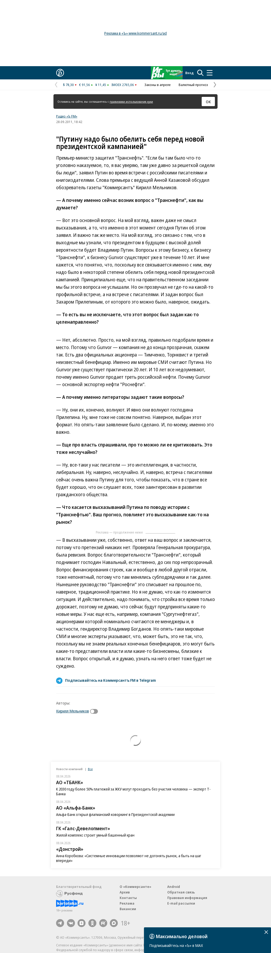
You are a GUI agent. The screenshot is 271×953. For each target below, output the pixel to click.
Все (90, 769)
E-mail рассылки (181, 903)
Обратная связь (181, 892)
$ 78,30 (68, 84)
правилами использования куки (131, 101)
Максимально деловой (181, 936)
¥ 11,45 (100, 84)
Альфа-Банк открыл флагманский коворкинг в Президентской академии (115, 814)
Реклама (127, 903)
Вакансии (128, 908)
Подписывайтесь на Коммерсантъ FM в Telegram (110, 680)
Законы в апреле (157, 84)
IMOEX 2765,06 (122, 84)
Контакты (128, 897)
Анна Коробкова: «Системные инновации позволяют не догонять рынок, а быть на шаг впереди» (128, 858)
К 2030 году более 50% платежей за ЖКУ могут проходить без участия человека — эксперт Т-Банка (133, 791)
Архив (125, 892)
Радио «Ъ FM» (66, 116)
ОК (208, 101)
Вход (189, 72)
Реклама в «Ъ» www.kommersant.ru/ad (135, 33)
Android (173, 886)
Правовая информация (187, 897)
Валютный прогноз (193, 84)
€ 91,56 (84, 84)
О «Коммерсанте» (135, 886)
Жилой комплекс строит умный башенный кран (95, 835)
